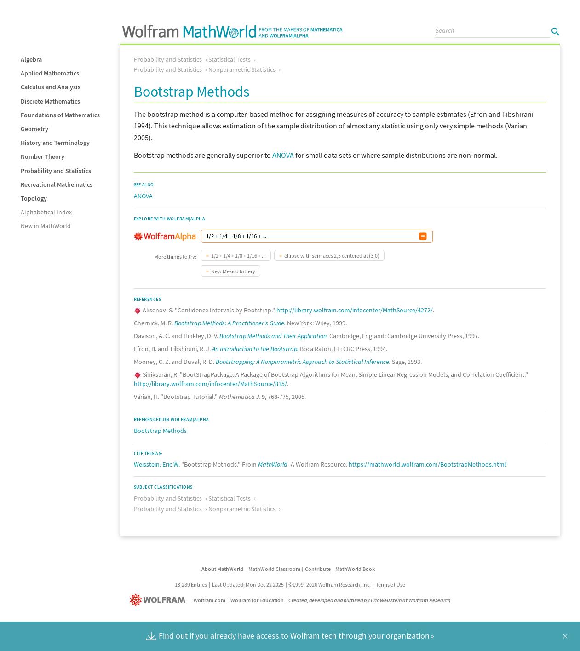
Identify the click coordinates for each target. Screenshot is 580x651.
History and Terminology (55, 142)
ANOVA (283, 155)
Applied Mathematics (50, 73)
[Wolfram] (159, 600)
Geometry (34, 129)
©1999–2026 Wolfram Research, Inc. (329, 584)
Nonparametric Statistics (242, 69)
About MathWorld (222, 568)
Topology (34, 198)
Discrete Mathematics (50, 101)
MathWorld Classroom (274, 568)
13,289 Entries (191, 584)
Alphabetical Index (46, 212)
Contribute (318, 568)
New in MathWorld (46, 226)
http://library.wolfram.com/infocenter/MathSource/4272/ (354, 310)
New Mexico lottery (233, 271)
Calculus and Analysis (50, 87)
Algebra (31, 59)
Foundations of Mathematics (60, 115)
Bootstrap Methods (160, 430)
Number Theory (42, 156)
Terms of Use (390, 584)
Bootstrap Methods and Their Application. (273, 336)
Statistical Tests (229, 59)
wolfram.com (209, 600)
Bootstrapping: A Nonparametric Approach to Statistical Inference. (303, 361)
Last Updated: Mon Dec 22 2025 (248, 584)
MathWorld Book (355, 568)
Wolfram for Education (257, 600)
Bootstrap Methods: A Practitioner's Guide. (230, 323)
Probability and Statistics (56, 171)
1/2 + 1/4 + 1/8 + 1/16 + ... (238, 255)
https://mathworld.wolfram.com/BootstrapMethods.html (427, 464)
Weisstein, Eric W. (157, 464)
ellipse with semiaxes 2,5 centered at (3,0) (331, 255)
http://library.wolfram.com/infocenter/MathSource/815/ (210, 384)
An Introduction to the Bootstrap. (255, 349)
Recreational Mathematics (56, 184)
